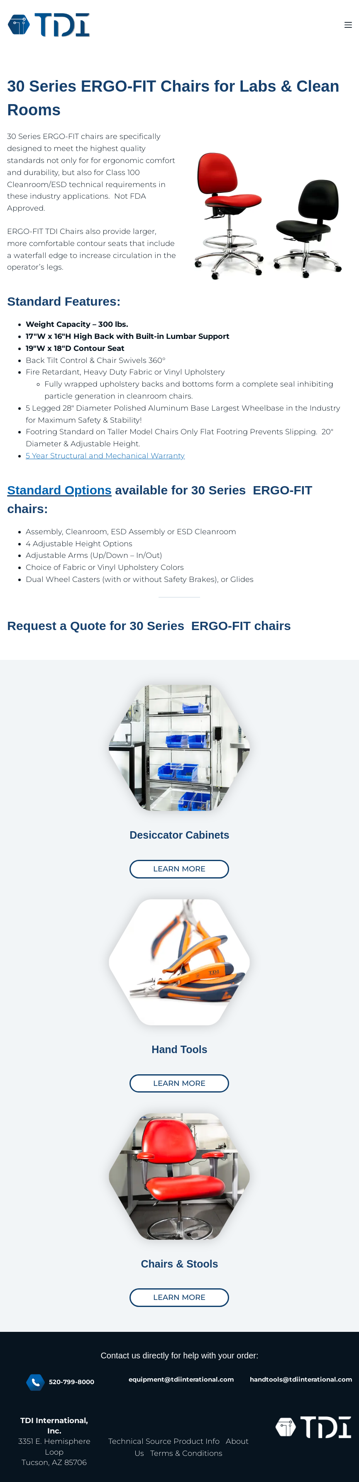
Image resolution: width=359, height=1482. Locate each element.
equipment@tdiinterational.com (181, 1379)
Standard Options (59, 490)
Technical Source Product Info (164, 1441)
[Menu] (348, 25)
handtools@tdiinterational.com (301, 1379)
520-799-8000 (71, 1382)
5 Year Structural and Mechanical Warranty (105, 455)
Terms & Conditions (186, 1453)
